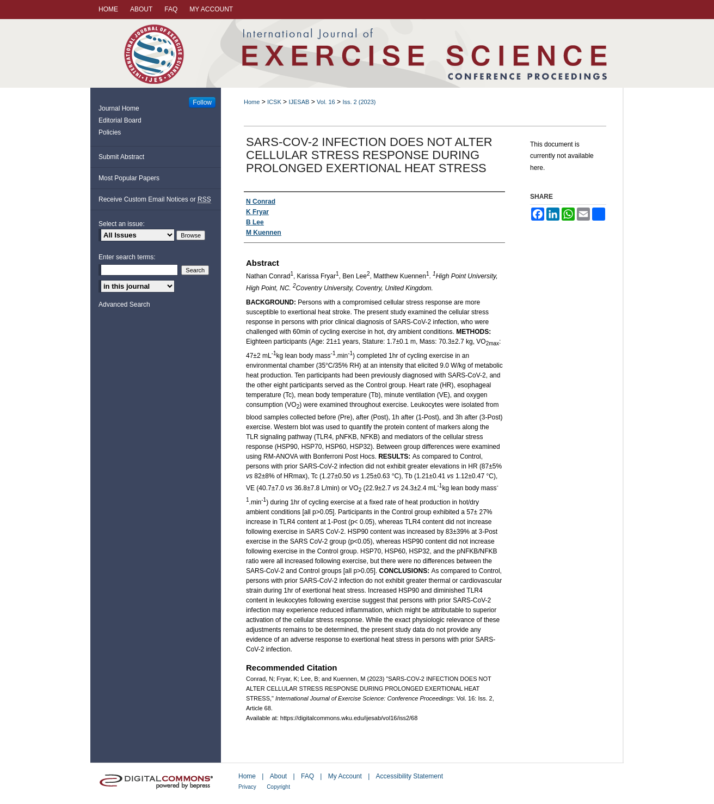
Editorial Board (120, 120)
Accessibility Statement (409, 776)
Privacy (247, 787)
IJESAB (298, 102)
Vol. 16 (326, 102)
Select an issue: (122, 224)
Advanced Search (124, 304)
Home (252, 102)
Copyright (278, 787)
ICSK (274, 102)
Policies (110, 132)
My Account (345, 776)
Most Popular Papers (129, 178)
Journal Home (119, 108)
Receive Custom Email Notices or (155, 200)
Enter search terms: (127, 257)
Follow (202, 102)
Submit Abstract (121, 157)
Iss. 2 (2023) (359, 102)
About (278, 776)
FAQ (307, 776)
